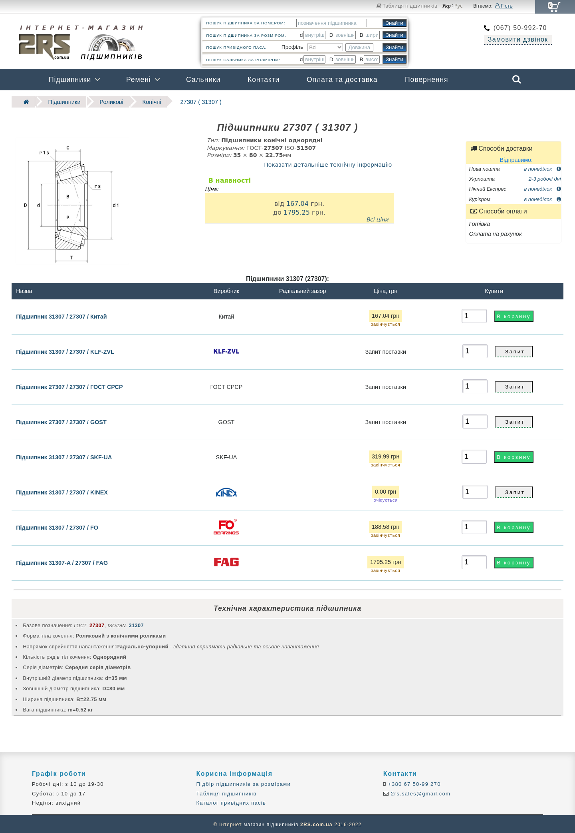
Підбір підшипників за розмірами (243, 783)
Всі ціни (377, 218)
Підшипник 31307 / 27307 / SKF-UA (64, 456)
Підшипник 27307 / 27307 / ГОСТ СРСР (69, 386)
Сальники (203, 80)
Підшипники (70, 80)
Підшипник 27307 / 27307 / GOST (61, 421)
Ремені (138, 80)
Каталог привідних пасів (231, 802)
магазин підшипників (271, 823)
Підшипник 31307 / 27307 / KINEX (62, 491)
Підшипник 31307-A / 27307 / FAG (62, 562)
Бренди (479, 101)
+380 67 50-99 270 (413, 783)
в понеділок (542, 168)
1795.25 (297, 211)
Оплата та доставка (342, 80)
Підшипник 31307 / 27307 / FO (57, 527)
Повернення (426, 80)
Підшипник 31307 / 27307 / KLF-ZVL (65, 351)
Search (516, 79)
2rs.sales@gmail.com (419, 793)
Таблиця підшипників (407, 5)
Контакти (264, 80)
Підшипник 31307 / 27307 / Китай (61, 315)
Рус (458, 6)
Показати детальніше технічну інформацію (328, 163)
